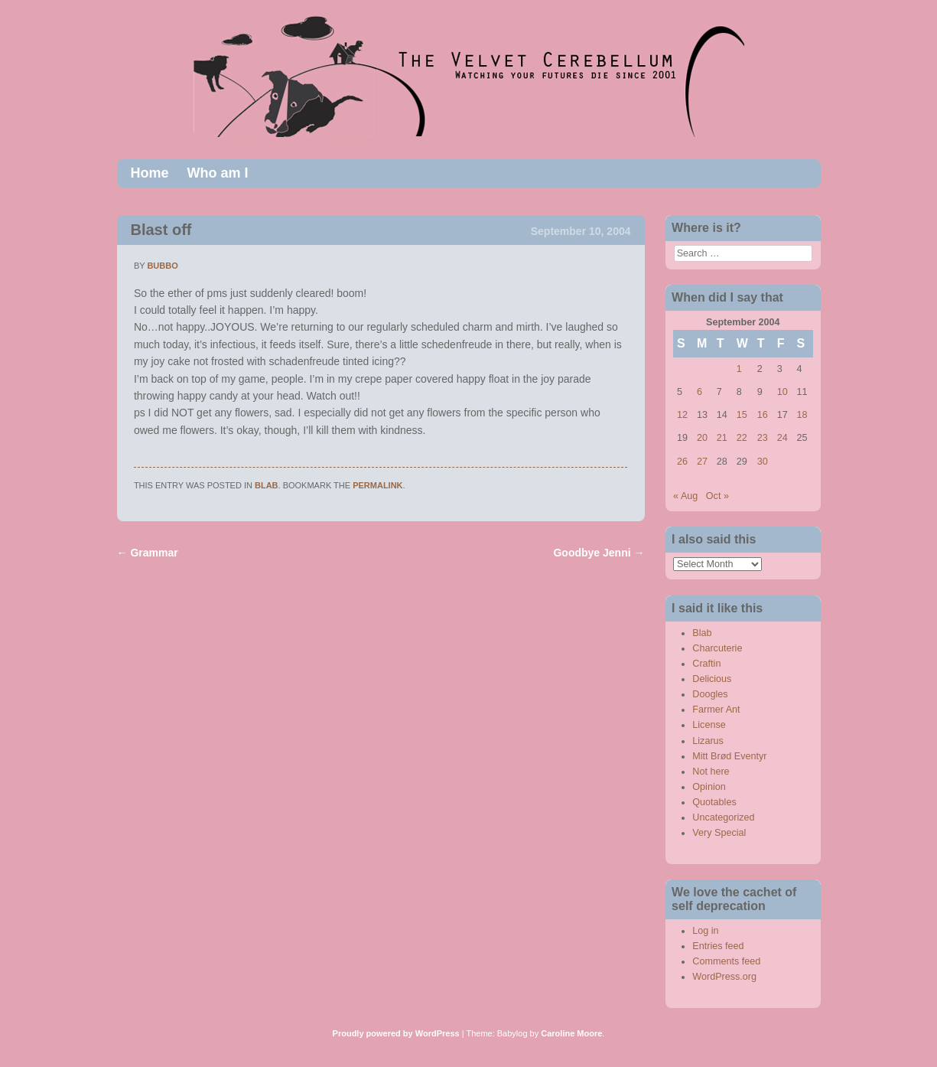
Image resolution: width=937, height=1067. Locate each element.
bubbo (162, 265)
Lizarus (708, 741)
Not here (710, 771)
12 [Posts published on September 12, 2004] (682, 415)
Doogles (709, 694)
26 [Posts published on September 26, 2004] (682, 461)
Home (150, 173)
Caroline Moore (571, 1033)
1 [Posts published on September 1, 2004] (739, 369)
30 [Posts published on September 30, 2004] (762, 461)
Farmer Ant (716, 709)
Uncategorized (723, 817)
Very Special (719, 832)
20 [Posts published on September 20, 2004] (702, 437)
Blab (266, 485)
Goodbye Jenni (598, 553)
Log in (705, 930)
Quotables (714, 802)
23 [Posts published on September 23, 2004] (762, 437)
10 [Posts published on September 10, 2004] (782, 392)
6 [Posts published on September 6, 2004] (699, 392)
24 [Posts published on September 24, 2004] (782, 437)
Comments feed (726, 961)
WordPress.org (724, 976)
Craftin (706, 663)
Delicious (711, 679)
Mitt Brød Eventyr (729, 756)
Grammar (147, 553)
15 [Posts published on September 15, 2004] (742, 415)
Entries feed (717, 946)
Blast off (161, 229)
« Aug (685, 496)
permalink (377, 485)
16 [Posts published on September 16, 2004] (762, 415)
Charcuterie (717, 648)
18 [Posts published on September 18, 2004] (802, 415)
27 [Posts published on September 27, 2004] (702, 461)
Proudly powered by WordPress (396, 1033)
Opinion (708, 786)
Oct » (717, 496)
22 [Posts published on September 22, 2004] (742, 437)
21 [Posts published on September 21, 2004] (722, 437)
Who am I (218, 173)
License (708, 724)
